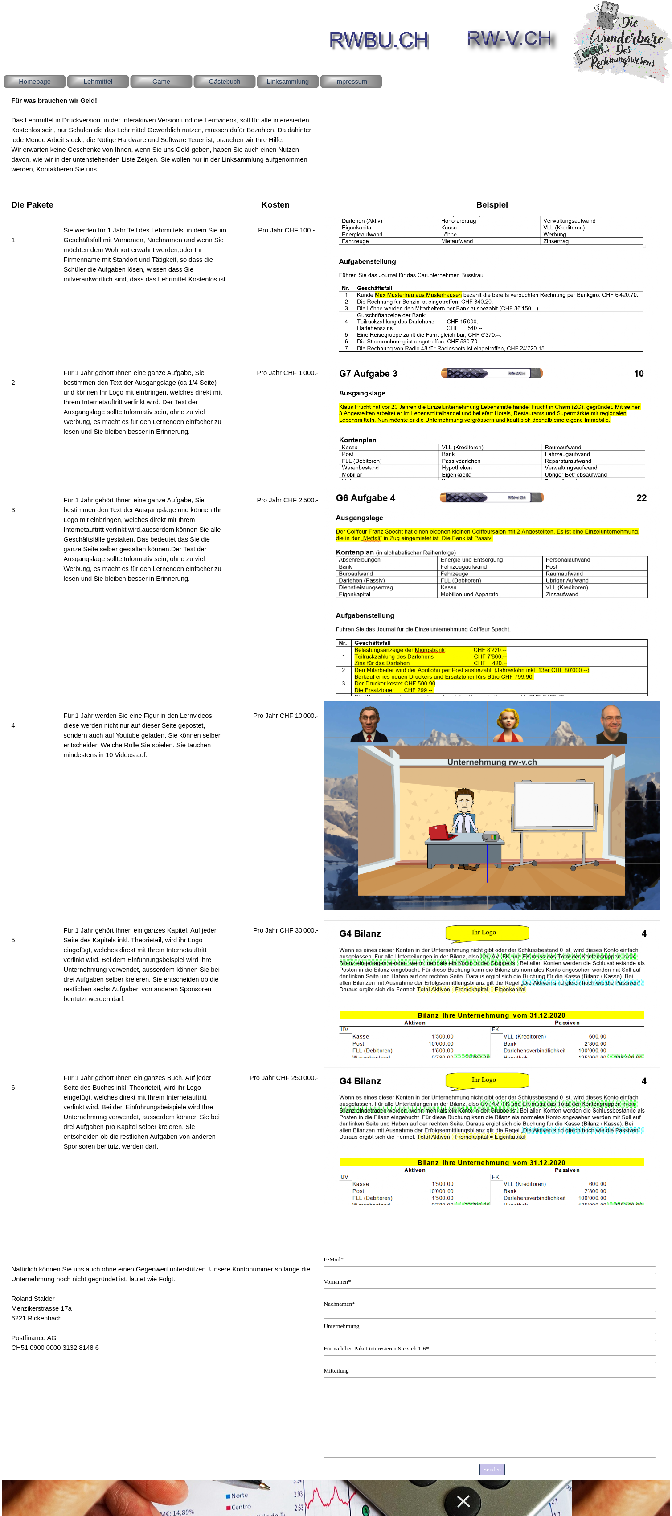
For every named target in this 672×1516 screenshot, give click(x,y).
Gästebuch (225, 81)
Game (161, 81)
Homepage (35, 81)
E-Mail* (333, 1259)
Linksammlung (288, 81)
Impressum (351, 81)
